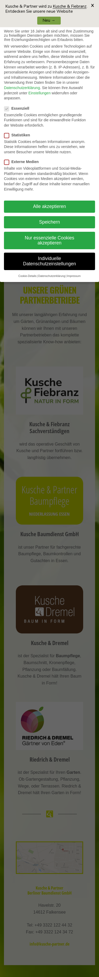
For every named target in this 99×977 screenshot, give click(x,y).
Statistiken (19, 135)
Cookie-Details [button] (27, 275)
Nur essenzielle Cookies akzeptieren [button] (49, 240)
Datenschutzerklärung (22, 88)
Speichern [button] (49, 222)
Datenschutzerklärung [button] (51, 275)
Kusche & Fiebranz (70, 6)
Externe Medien (23, 162)
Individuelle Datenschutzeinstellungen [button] (49, 261)
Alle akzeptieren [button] (49, 206)
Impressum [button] (74, 275)
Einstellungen (40, 93)
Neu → (49, 20)
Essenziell (19, 108)
